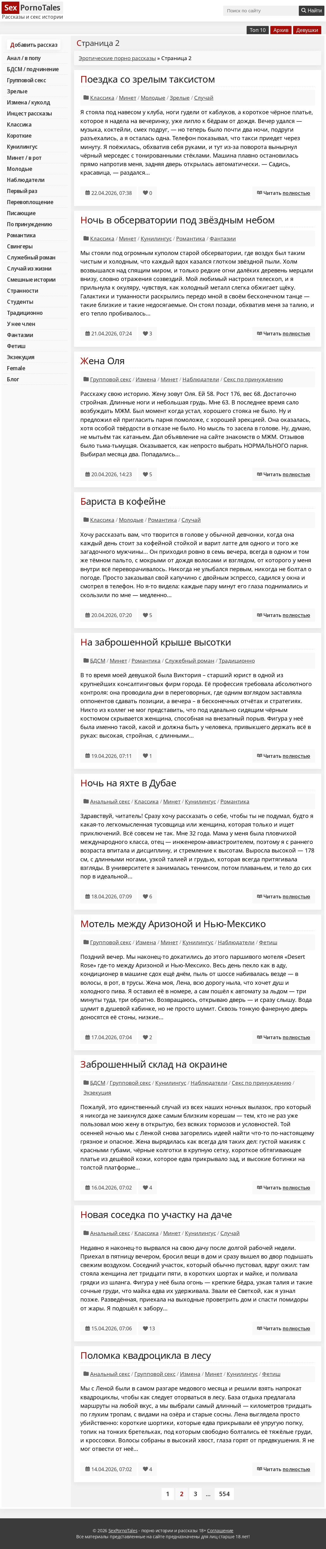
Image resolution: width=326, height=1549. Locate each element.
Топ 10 (258, 30)
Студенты (20, 301)
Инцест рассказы (29, 113)
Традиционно (25, 312)
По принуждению (29, 224)
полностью (296, 193)
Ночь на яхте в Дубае (128, 782)
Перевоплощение (30, 202)
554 (224, 1494)
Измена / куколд (28, 102)
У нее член (21, 324)
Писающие (21, 213)
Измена (146, 379)
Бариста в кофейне (123, 501)
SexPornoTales (123, 1530)
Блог (13, 379)
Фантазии (20, 335)
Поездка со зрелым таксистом (147, 78)
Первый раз (22, 191)
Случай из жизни (29, 268)
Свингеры (20, 246)
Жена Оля (102, 360)
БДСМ (97, 660)
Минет (127, 97)
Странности (22, 290)
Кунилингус (22, 146)
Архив (281, 30)
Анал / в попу (23, 58)
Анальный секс (110, 801)
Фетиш (16, 346)
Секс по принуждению (253, 379)
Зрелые (17, 91)
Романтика (21, 235)
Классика (19, 124)
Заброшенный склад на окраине (153, 1064)
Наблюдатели (26, 180)
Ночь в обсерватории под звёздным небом (177, 219)
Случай (203, 97)
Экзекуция (20, 357)
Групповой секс (26, 80)
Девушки (307, 30)
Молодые (19, 168)
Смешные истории (31, 279)
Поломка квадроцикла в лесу (145, 1355)
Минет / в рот (24, 157)
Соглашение (220, 1530)
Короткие (19, 135)
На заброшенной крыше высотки (155, 641)
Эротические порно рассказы (117, 58)
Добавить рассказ (33, 44)
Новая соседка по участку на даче (156, 1214)
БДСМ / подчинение (33, 69)
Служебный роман (31, 257)
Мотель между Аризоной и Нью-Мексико (173, 923)
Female (16, 368)
